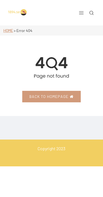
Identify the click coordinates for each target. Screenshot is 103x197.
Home (8, 30)
